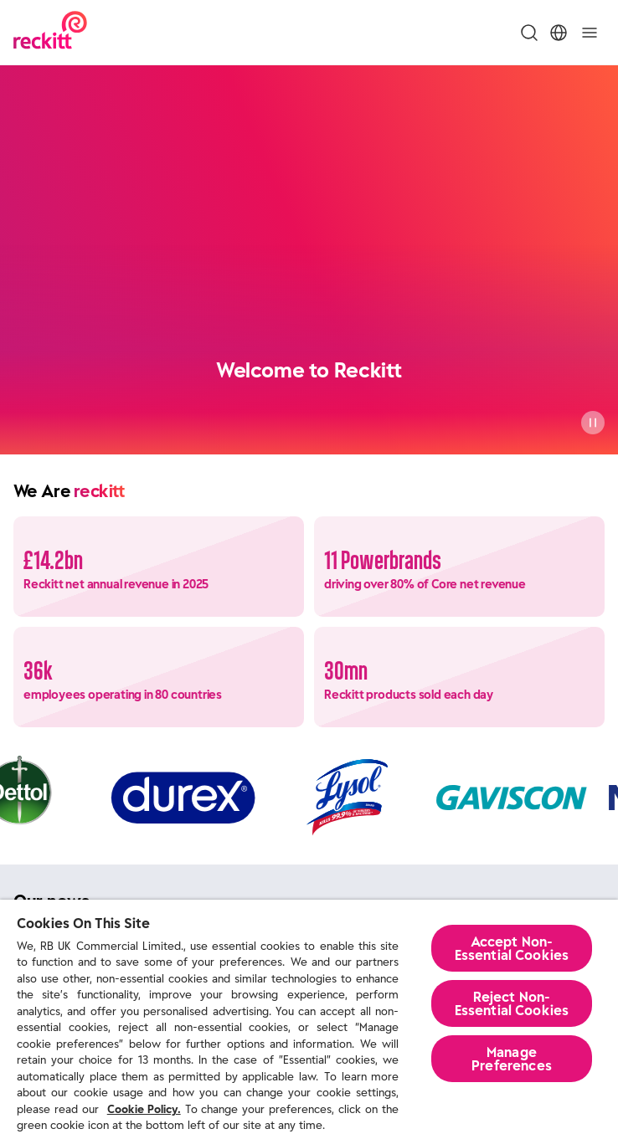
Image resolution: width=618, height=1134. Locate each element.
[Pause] (593, 422)
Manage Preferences (511, 1059)
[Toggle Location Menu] (558, 33)
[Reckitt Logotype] (50, 32)
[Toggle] (589, 33)
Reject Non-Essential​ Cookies (512, 1003)
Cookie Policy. (144, 1109)
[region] (309, 1017)
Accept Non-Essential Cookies (512, 948)
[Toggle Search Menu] (529, 33)
